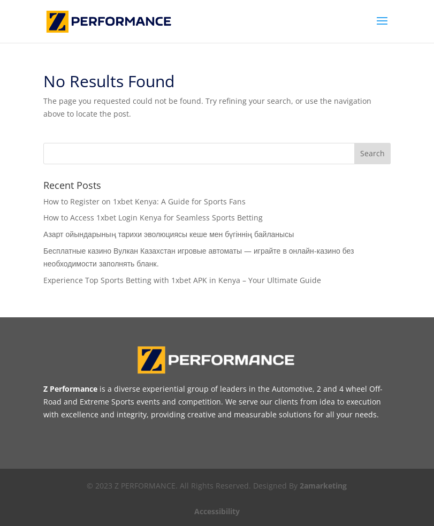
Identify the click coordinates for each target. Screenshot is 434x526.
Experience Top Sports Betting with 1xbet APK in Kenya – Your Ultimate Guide (182, 280)
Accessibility (217, 511)
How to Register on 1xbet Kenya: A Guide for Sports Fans (144, 201)
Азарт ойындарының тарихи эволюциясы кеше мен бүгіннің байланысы (168, 234)
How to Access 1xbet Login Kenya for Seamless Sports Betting (153, 217)
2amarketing (323, 486)
